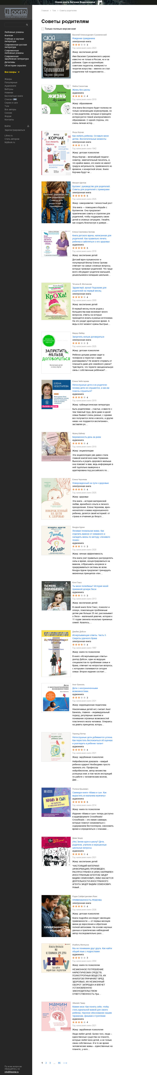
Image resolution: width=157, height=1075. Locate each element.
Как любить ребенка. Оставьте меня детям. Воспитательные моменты (90, 137)
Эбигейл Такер (78, 1003)
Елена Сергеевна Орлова (83, 232)
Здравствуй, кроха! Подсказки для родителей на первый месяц (89, 289)
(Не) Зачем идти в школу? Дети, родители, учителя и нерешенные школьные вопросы (89, 844)
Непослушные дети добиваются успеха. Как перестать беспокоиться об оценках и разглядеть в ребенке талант (92, 740)
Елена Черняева (79, 479)
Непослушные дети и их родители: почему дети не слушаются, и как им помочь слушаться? (90, 388)
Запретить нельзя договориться (88, 337)
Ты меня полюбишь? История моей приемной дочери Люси (90, 587)
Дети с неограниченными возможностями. (85, 689)
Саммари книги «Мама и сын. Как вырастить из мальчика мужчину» (89, 794)
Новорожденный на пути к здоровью (90, 483)
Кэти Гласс (77, 582)
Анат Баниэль (78, 685)
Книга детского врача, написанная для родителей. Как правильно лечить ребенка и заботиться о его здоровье (91, 238)
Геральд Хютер (79, 734)
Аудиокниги (10, 86)
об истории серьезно (15, 65)
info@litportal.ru (12, 1072)
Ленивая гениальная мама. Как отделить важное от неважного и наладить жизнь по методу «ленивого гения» (91, 535)
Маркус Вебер (78, 333)
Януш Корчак (78, 132)
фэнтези (9, 35)
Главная (45, 11)
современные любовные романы (14, 51)
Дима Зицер (77, 838)
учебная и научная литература (14, 40)
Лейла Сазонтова (80, 86)
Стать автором (12, 139)
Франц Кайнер (78, 433)
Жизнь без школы (81, 90)
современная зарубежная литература (17, 57)
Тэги (7, 106)
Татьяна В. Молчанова (82, 284)
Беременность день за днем (86, 437)
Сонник (8, 113)
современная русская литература (16, 45)
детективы (10, 62)
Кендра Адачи (78, 527)
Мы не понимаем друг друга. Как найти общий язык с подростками (92, 950)
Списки (8, 99)
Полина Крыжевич (80, 789)
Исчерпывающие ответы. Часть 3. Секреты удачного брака (89, 637)
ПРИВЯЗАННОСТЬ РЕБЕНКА (87, 900)
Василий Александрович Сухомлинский (89, 35)
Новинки (9, 92)
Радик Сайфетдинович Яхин (84, 896)
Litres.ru (9, 135)
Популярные (11, 82)
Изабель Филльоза (80, 945)
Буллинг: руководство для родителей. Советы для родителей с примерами (91, 188)
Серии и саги (11, 102)
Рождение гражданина (83, 38)
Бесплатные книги (14, 96)
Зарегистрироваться (15, 130)
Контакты (9, 119)
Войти (8, 126)
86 (59, 1063)
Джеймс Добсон (79, 632)
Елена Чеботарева (80, 381)
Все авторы (10, 109)
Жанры (8, 79)
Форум (8, 116)
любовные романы (14, 32)
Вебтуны (9, 89)
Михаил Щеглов (79, 183)
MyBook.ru (10, 142)
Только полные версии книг (60, 28)
